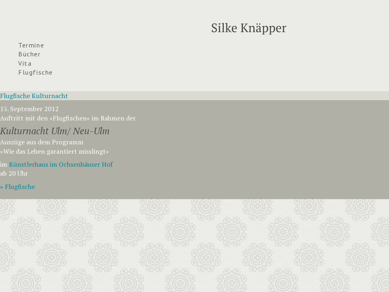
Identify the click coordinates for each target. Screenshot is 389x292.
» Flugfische (17, 186)
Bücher (29, 54)
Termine (31, 45)
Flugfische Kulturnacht (34, 95)
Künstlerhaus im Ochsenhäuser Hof (61, 164)
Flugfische (35, 72)
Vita (25, 63)
